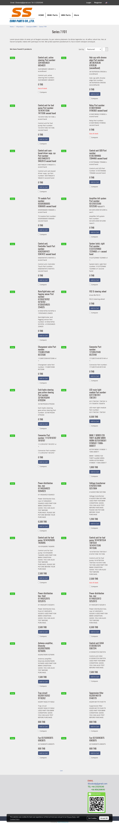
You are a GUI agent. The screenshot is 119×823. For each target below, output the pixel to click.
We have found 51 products (21, 49)
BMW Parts (52, 15)
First (57, 771)
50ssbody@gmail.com (97, 784)
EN (107, 3)
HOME (41, 15)
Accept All (104, 818)
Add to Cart (95, 94)
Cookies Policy (15, 819)
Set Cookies (92, 818)
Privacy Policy (71, 817)
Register (98, 2)
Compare (43, 92)
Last (61, 771)
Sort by (82, 49)
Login (88, 2)
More (76, 15)
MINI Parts (66, 15)
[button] (82, 15)
